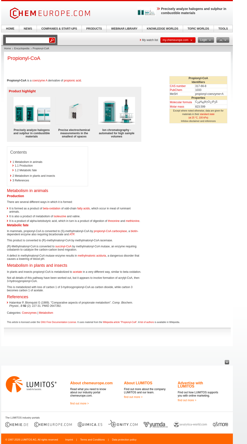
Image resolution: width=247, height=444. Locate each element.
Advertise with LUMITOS (190, 384)
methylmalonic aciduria (92, 255)
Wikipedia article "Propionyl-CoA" (120, 322)
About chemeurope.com (91, 383)
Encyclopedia (21, 48)
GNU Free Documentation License (58, 322)
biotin (134, 231)
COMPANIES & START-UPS (59, 28)
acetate (77, 271)
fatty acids (83, 208)
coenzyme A (39, 80)
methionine (132, 221)
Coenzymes (29, 312)
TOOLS (223, 28)
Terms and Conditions (92, 439)
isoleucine (60, 216)
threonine (114, 221)
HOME (10, 28)
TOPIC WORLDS (198, 28)
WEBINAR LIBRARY (124, 28)
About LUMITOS (138, 383)
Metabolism (46, 312)
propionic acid (72, 80)
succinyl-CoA (63, 246)
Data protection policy (124, 439)
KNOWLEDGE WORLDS (162, 28)
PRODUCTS (94, 28)
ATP (72, 234)
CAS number (178, 86)
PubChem (176, 90)
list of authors (147, 322)
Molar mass (177, 106)
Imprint (69, 439)
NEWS (28, 28)
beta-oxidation (51, 208)
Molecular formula (181, 102)
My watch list (150, 40)
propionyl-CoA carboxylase (110, 231)
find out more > (79, 403)
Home (7, 48)
